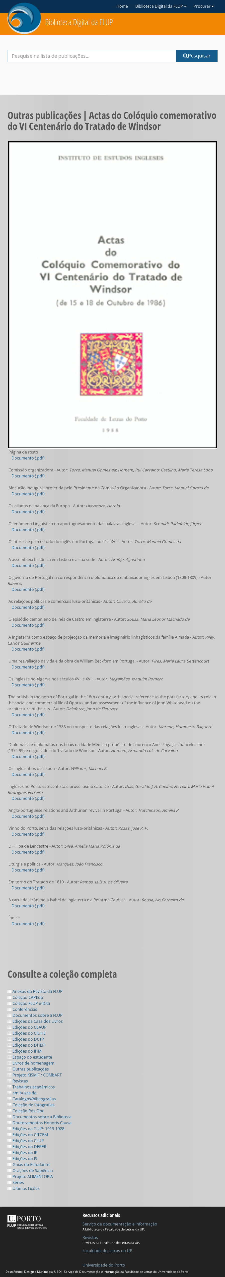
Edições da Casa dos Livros (35, 1021)
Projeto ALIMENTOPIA (30, 1176)
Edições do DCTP (25, 1039)
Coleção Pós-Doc (25, 1111)
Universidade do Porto (103, 1265)
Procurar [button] (204, 6)
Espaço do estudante (29, 1057)
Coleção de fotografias (31, 1105)
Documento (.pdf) (28, 458)
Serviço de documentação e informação (119, 1224)
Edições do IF (22, 1152)
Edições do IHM (24, 1051)
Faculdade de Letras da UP (107, 1250)
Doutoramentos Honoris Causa (39, 1122)
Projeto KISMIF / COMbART (34, 1075)
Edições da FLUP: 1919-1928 (35, 1128)
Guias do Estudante (28, 1164)
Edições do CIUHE (26, 1033)
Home (122, 6)
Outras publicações (28, 1069)
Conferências (22, 1009)
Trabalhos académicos (31, 1087)
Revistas (17, 1081)
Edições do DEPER (26, 1146)
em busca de (21, 1093)
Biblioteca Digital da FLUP (79, 22)
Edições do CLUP (25, 1140)
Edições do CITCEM (27, 1134)
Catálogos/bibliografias (31, 1099)
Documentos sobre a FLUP (35, 1015)
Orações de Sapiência (30, 1170)
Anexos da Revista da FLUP (35, 991)
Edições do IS (22, 1158)
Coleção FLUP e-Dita (28, 1003)
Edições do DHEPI (26, 1045)
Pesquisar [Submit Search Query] (197, 55)
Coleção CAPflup (25, 997)
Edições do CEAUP (27, 1027)
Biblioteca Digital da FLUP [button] (160, 6)
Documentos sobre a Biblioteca (39, 1117)
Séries (15, 1182)
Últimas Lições (23, 1188)
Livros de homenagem (30, 1063)
